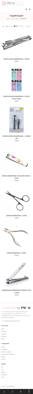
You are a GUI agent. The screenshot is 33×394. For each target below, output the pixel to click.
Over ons (3, 334)
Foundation (4, 349)
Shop (12, 18)
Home (8, 18)
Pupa (2, 377)
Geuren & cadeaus (6, 352)
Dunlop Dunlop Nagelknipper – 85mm (17, 59)
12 (6, 26)
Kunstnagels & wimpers (7, 354)
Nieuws (3, 338)
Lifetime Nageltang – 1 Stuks (16, 253)
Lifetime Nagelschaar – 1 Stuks (16, 215)
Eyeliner (3, 347)
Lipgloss (3, 356)
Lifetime (3, 372)
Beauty (16, 18)
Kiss (2, 369)
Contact (3, 331)
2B (2, 367)
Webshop (3, 336)
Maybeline (4, 374)
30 (11, 26)
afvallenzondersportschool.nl (12, 321)
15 (9, 26)
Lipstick (3, 359)
